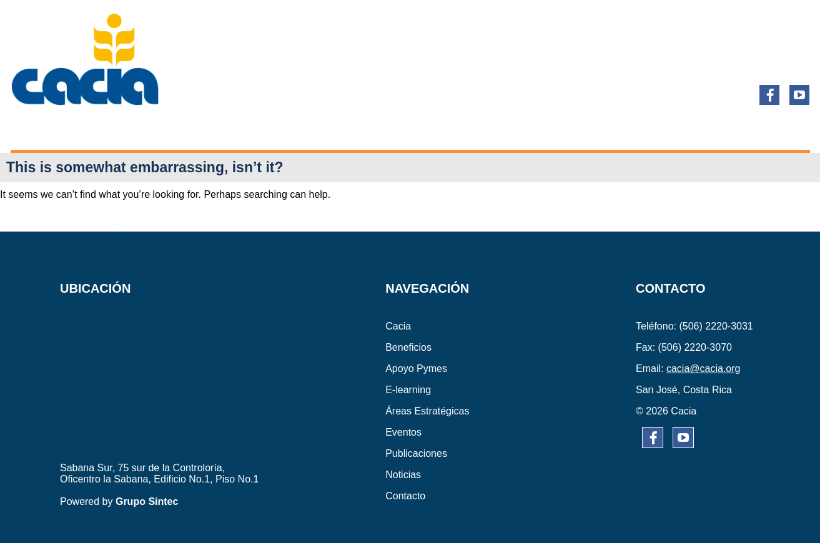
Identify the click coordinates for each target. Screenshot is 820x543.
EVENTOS (510, 129)
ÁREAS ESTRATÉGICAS (407, 129)
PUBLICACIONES (597, 129)
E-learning (297, 129)
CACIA (51, 129)
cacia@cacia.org (703, 368)
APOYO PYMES (207, 129)
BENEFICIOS (118, 129)
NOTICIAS (684, 129)
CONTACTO (756, 129)
